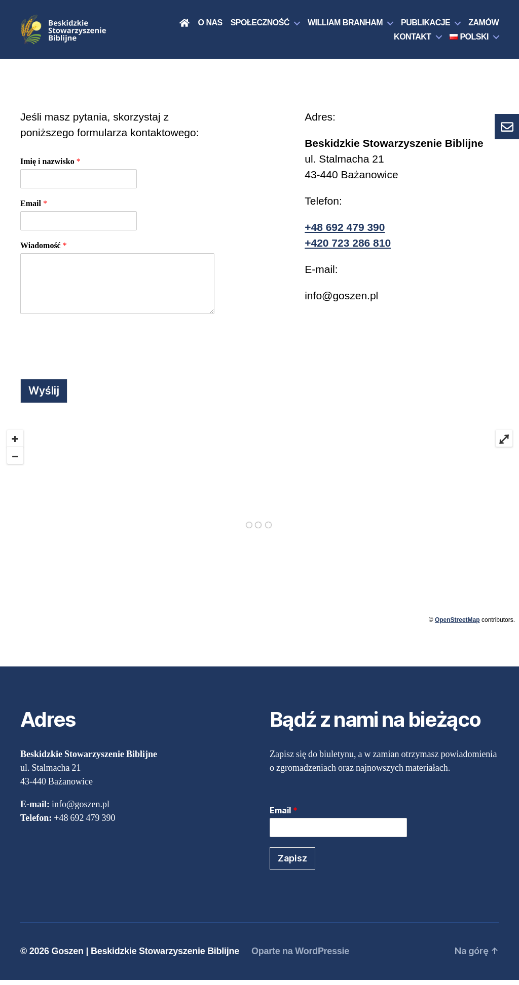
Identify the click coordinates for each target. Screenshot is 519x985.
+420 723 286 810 (348, 248)
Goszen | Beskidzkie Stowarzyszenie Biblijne (145, 956)
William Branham (345, 25)
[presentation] (97, 349)
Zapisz (292, 863)
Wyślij (43, 395)
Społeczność (260, 25)
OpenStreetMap (457, 624)
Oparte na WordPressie (300, 956)
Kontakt (412, 39)
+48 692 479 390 (345, 232)
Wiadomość (43, 251)
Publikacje (425, 25)
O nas (210, 25)
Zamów (483, 25)
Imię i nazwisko (50, 167)
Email (33, 209)
